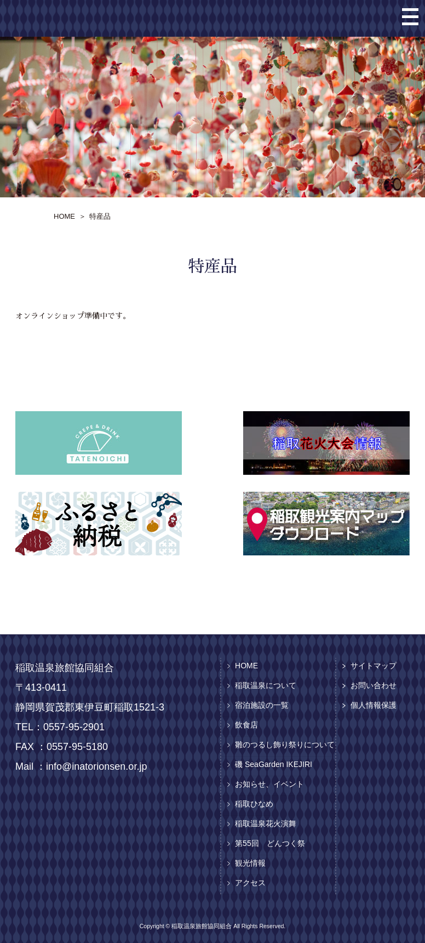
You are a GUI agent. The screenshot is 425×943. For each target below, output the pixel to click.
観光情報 (250, 863)
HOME (246, 665)
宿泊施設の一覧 (262, 705)
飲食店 (246, 724)
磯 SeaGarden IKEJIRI (273, 764)
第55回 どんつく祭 (270, 843)
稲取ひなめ (254, 803)
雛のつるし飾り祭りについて (285, 744)
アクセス (250, 882)
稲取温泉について (265, 685)
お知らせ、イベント (269, 784)
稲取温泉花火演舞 (265, 823)
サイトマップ (374, 665)
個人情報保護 (374, 705)
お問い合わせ (374, 685)
